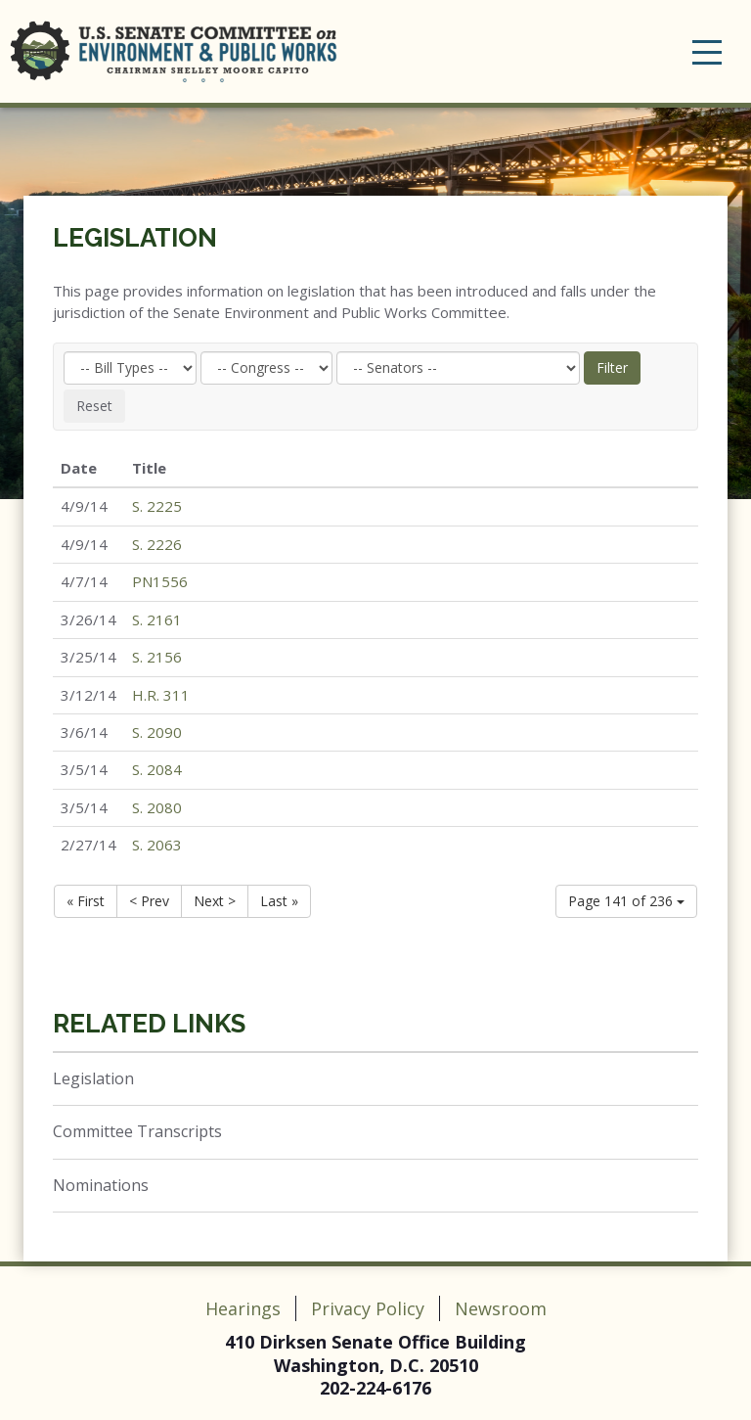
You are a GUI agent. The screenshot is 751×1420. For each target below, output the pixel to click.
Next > (215, 901)
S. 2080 (157, 807)
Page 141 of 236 (626, 901)
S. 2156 (157, 656)
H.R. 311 (161, 695)
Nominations (101, 1185)
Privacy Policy (367, 1308)
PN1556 (160, 581)
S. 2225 (157, 506)
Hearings (243, 1308)
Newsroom (501, 1308)
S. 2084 (157, 769)
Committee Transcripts (137, 1131)
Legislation (135, 237)
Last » (279, 901)
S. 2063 (157, 844)
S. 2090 (157, 732)
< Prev (149, 901)
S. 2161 (157, 619)
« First (85, 901)
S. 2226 (157, 544)
